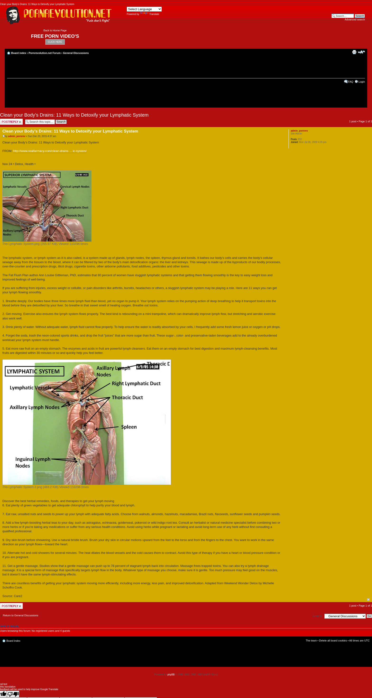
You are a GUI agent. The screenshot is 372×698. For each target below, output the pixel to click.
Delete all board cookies (333, 640)
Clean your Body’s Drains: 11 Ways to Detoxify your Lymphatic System (74, 115)
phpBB (171, 674)
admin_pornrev (16, 136)
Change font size (361, 52)
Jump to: (317, 615)
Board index (18, 53)
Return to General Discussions (20, 615)
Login (361, 81)
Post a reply (11, 122)
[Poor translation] (13, 694)
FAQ (350, 81)
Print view (354, 52)
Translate (149, 14)
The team (311, 640)
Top (368, 599)
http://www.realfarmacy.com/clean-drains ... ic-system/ (50, 151)
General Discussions (76, 53)
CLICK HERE (55, 42)
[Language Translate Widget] (144, 9)
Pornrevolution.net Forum (44, 53)
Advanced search (355, 19)
